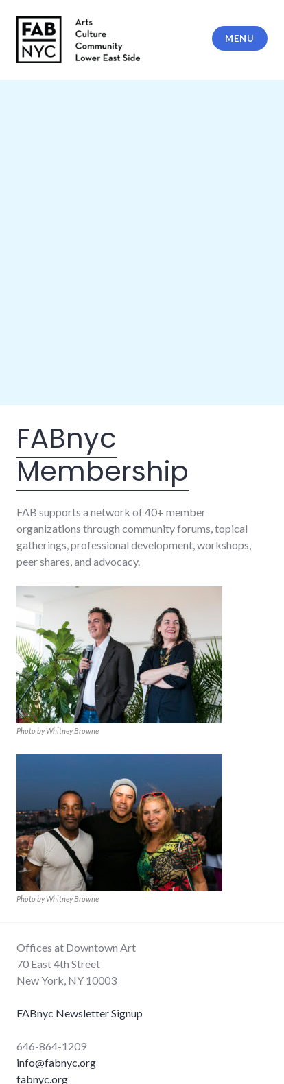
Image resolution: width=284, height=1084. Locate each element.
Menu (239, 38)
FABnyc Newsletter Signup (79, 1013)
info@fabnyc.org (56, 1062)
